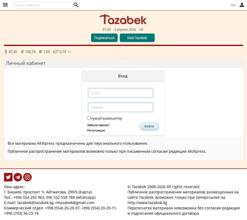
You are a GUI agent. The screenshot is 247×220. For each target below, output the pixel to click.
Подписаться (104, 37)
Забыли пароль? (98, 125)
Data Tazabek (137, 37)
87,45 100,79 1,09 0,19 (37, 51)
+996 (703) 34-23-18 (21, 213)
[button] (76, 5)
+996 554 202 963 (28, 197)
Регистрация (96, 130)
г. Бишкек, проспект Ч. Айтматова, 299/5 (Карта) (48, 191)
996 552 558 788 (60, 197)
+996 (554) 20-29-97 (62, 207)
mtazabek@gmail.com (74, 202)
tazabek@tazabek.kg (35, 202)
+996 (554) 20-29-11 (98, 207)
